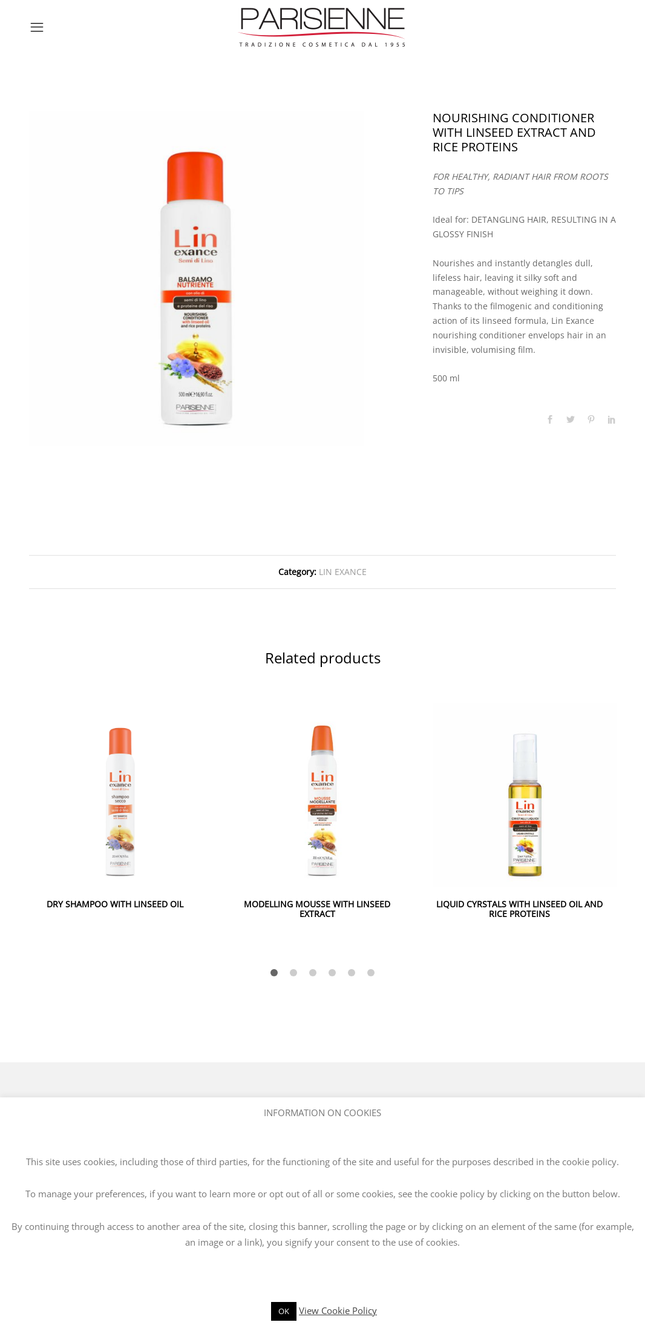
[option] (196, 278)
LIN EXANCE (343, 571)
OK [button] (283, 1311)
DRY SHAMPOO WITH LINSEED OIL (115, 904)
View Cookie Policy (338, 1310)
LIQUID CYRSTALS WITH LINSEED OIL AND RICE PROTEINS (519, 909)
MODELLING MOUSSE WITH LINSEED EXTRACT (317, 909)
